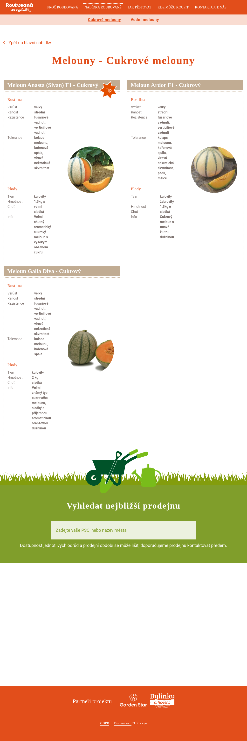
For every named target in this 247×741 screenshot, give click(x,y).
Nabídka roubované (102, 7)
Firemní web (122, 723)
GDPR (104, 723)
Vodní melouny (145, 19)
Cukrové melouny (104, 19)
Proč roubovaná (62, 7)
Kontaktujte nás (210, 7)
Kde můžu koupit (173, 7)
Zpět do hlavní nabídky (30, 42)
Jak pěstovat (139, 7)
